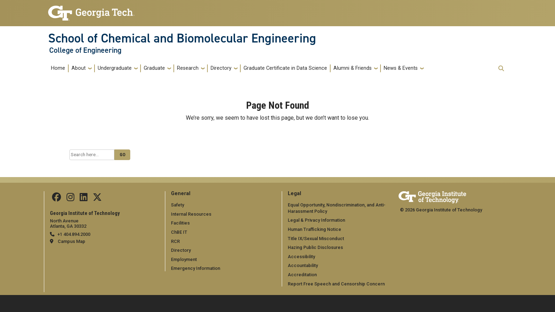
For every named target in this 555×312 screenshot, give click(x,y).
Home (58, 68)
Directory (221, 68)
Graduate (154, 68)
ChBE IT (179, 232)
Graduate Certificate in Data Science (285, 68)
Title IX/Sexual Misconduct (316, 238)
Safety (177, 205)
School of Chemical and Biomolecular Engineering (182, 38)
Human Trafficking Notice (314, 229)
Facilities (180, 223)
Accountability (303, 265)
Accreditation (302, 274)
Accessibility (301, 256)
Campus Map (71, 241)
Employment (184, 259)
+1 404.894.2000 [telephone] (73, 234)
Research (188, 68)
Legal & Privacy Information (316, 220)
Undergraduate (115, 68)
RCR (175, 241)
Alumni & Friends (352, 68)
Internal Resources (191, 214)
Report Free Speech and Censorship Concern (336, 284)
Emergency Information (195, 268)
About (78, 68)
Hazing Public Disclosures (315, 247)
